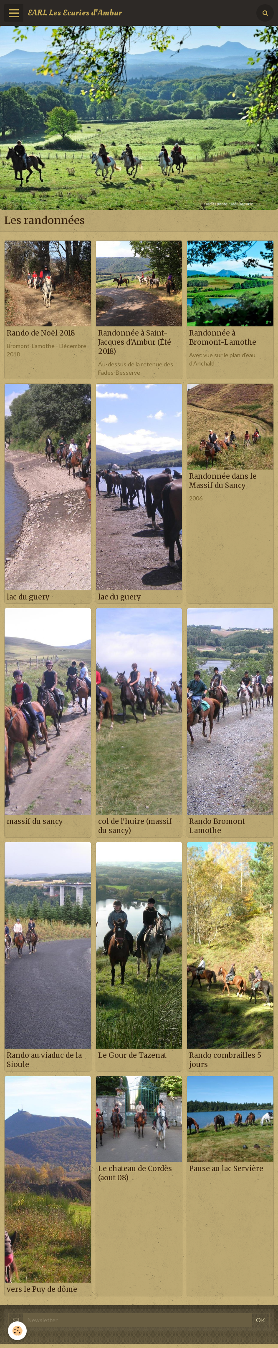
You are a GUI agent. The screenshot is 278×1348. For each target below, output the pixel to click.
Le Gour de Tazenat (132, 1055)
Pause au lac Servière (226, 1168)
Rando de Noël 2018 (41, 333)
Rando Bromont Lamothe (217, 826)
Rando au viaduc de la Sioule (44, 1060)
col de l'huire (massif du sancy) (135, 826)
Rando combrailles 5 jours (225, 1060)
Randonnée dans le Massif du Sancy (223, 481)
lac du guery (28, 596)
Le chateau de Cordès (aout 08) (135, 1173)
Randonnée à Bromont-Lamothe (222, 337)
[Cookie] (17, 1330)
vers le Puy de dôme (42, 1289)
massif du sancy (35, 821)
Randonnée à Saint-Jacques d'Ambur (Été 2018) (134, 342)
